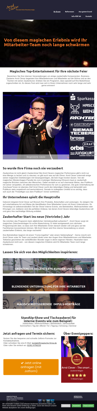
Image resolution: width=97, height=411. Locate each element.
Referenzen (69, 11)
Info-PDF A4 (76, 16)
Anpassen (76, 406)
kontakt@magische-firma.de (44, 343)
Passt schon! (88, 406)
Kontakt (89, 16)
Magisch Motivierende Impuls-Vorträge (48, 304)
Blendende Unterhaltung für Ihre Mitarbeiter (48, 286)
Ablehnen (65, 406)
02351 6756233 (34, 345)
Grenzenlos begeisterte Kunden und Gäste (48, 269)
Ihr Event (57, 11)
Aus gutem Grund (85, 11)
